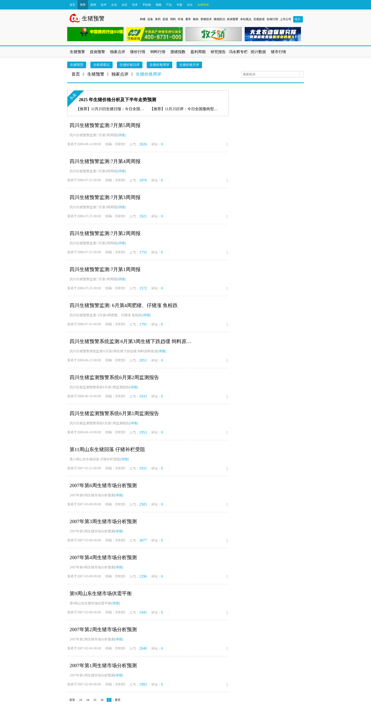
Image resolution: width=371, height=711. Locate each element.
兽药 (158, 19)
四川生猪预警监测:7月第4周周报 (105, 161)
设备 (150, 19)
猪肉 (196, 19)
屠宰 (188, 19)
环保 (180, 19)
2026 (143, 144)
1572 (143, 288)
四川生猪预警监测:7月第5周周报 (105, 125)
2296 (143, 576)
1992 (143, 684)
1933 (143, 396)
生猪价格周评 (148, 74)
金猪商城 (203, 4)
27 (109, 700)
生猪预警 (95, 74)
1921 (143, 216)
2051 (143, 360)
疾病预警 (232, 19)
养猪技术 (206, 19)
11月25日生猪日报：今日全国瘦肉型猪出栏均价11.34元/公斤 (141, 109)
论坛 (190, 4)
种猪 (143, 19)
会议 (124, 4)
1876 (143, 180)
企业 (114, 4)
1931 (143, 468)
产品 (169, 4)
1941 (143, 612)
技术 (103, 4)
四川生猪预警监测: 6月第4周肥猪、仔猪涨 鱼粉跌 (124, 305)
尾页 (117, 700)
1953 (143, 432)
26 (102, 700)
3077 (143, 540)
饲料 (173, 19)
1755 (143, 252)
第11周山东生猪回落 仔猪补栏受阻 (107, 449)
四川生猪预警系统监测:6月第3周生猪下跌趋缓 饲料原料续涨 (131, 341)
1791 (143, 324)
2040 (143, 648)
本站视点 (246, 19)
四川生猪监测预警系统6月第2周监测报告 (114, 377)
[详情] (121, 135)
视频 (158, 4)
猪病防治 (219, 19)
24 (87, 700)
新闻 (93, 4)
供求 (135, 4)
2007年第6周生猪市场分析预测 (103, 485)
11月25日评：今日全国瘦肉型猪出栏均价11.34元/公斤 (209, 109)
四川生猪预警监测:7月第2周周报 (105, 233)
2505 (143, 504)
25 (94, 700)
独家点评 (119, 74)
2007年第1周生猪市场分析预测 (103, 665)
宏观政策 (259, 19)
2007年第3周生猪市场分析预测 (103, 521)
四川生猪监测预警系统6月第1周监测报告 (114, 413)
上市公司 (285, 19)
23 (80, 700)
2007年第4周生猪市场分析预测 (103, 557)
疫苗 (165, 19)
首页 (72, 4)
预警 (83, 4)
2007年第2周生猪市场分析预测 (103, 629)
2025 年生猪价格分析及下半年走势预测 (117, 99)
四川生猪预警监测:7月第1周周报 (105, 269)
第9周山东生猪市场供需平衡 (101, 593)
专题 (179, 4)
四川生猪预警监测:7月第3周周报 (105, 197)
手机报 (146, 4)
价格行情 (272, 19)
